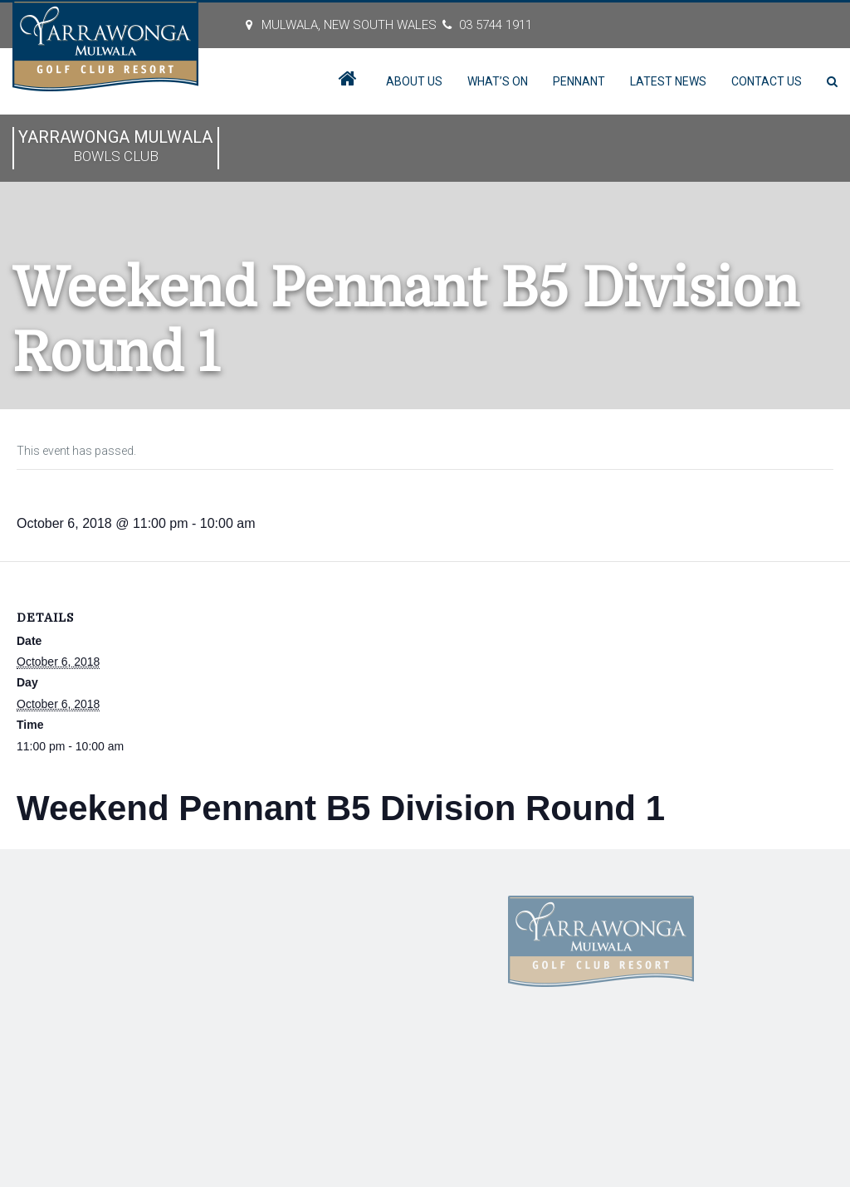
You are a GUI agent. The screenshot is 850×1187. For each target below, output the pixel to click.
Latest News (668, 81)
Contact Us (766, 81)
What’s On (497, 81)
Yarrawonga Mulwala (115, 147)
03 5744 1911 (495, 24)
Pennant (579, 81)
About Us (414, 81)
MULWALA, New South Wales (349, 24)
